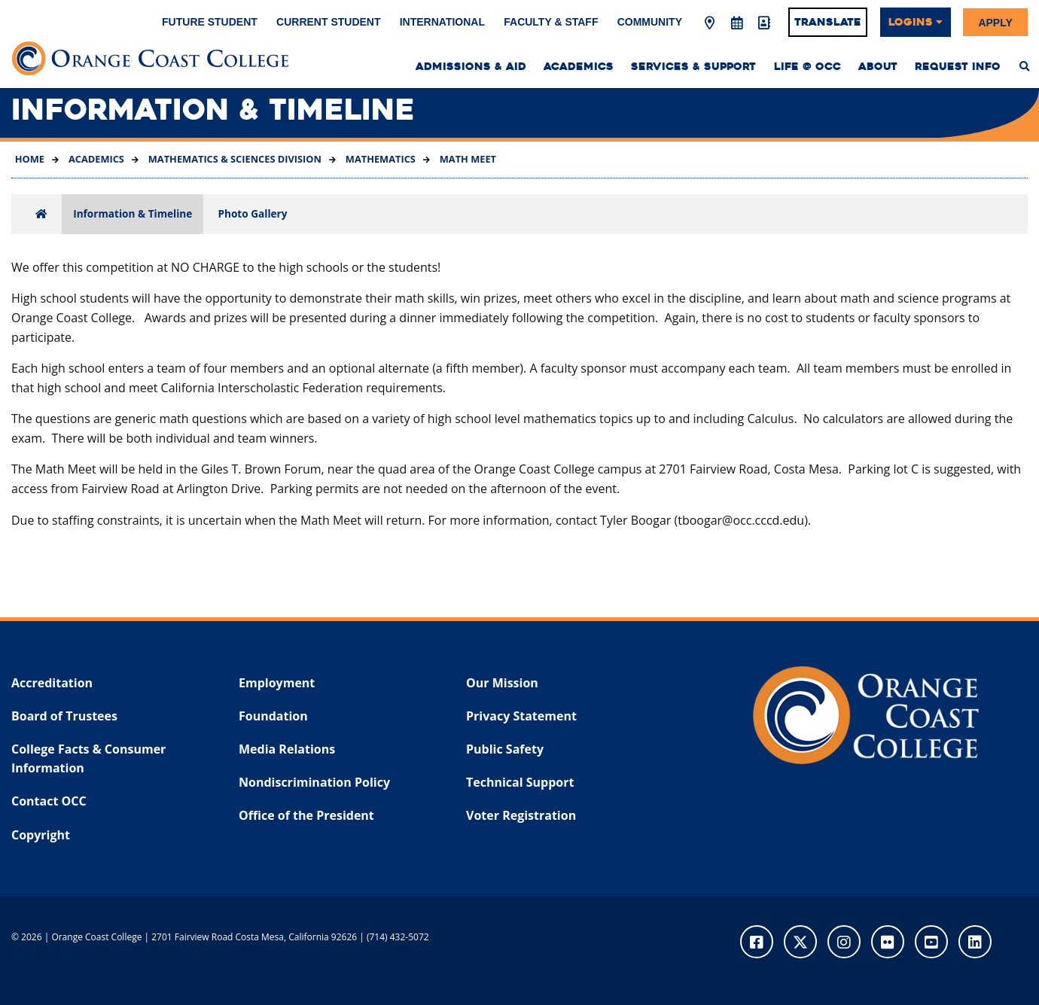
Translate (827, 22)
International (442, 22)
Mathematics (379, 159)
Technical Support (520, 782)
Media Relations (287, 749)
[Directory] (763, 23)
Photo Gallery (252, 213)
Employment (277, 683)
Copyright (40, 835)
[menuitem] (1025, 66)
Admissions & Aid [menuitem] (471, 66)
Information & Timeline (132, 213)
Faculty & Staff (551, 22)
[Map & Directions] (710, 23)
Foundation (273, 716)
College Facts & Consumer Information (88, 759)
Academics (95, 159)
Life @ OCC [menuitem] (807, 66)
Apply (995, 22)
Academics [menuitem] (579, 66)
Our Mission (502, 683)
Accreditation (52, 683)
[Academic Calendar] (736, 23)
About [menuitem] (877, 66)
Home (29, 159)
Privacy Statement (521, 716)
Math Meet (466, 159)
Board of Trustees (64, 716)
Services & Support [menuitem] (693, 66)
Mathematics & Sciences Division (233, 159)
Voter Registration (521, 815)
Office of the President (306, 815)
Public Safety (505, 749)
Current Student (328, 22)
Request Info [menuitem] (958, 66)
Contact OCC (49, 801)
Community (649, 22)
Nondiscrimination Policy (314, 782)
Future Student (209, 22)
